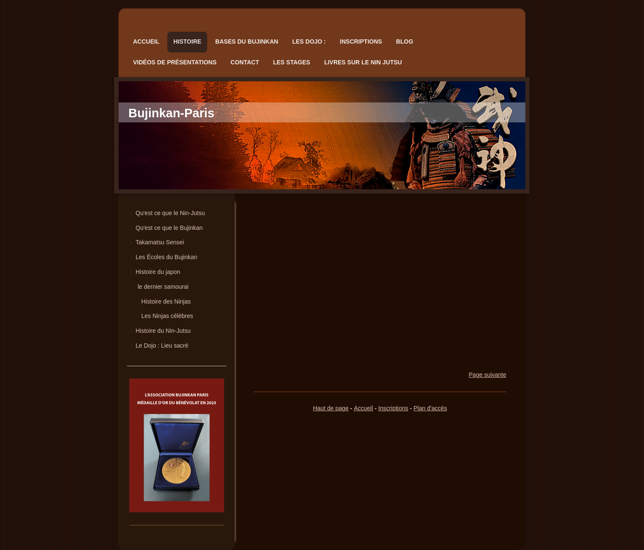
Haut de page (331, 408)
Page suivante (487, 374)
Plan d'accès (430, 408)
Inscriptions (393, 408)
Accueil (363, 408)
